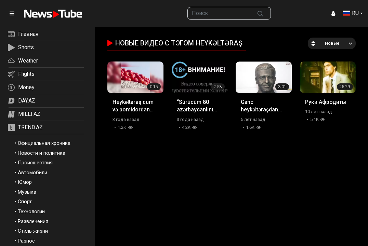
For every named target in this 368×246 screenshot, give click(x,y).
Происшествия (35, 163)
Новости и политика (41, 153)
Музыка (27, 192)
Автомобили (32, 172)
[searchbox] (219, 13)
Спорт (25, 202)
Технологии (31, 211)
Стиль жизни (33, 231)
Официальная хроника (44, 143)
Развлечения (33, 221)
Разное (26, 241)
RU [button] (351, 13)
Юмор (25, 182)
